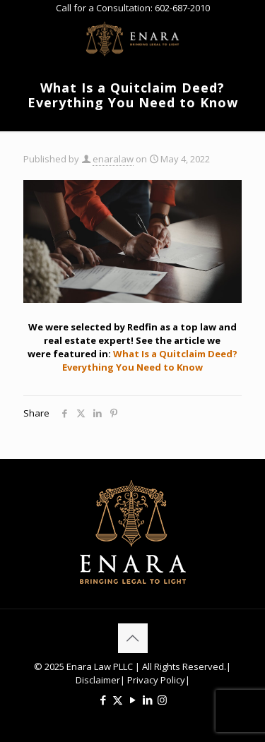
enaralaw (113, 158)
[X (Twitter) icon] (117, 700)
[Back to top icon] (133, 638)
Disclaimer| (100, 680)
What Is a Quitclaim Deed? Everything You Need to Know (149, 360)
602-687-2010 (182, 7)
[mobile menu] (246, 37)
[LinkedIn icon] (147, 700)
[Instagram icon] (162, 700)
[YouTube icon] (132, 700)
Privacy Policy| (157, 680)
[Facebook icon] (103, 700)
